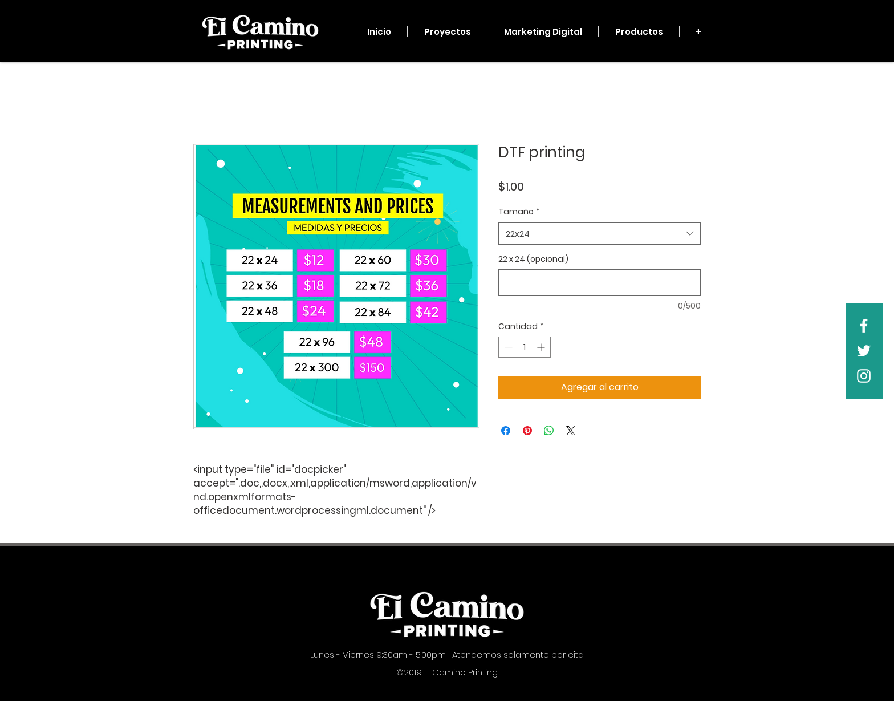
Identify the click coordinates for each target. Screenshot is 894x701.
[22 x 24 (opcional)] (599, 282)
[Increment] (542, 347)
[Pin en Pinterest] (527, 430)
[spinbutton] (524, 347)
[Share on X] (571, 430)
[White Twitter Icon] (864, 351)
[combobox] (599, 233)
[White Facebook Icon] (864, 326)
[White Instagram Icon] (864, 376)
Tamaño (519, 211)
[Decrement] (507, 347)
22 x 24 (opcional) (533, 259)
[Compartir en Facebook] (506, 430)
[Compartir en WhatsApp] (549, 430)
